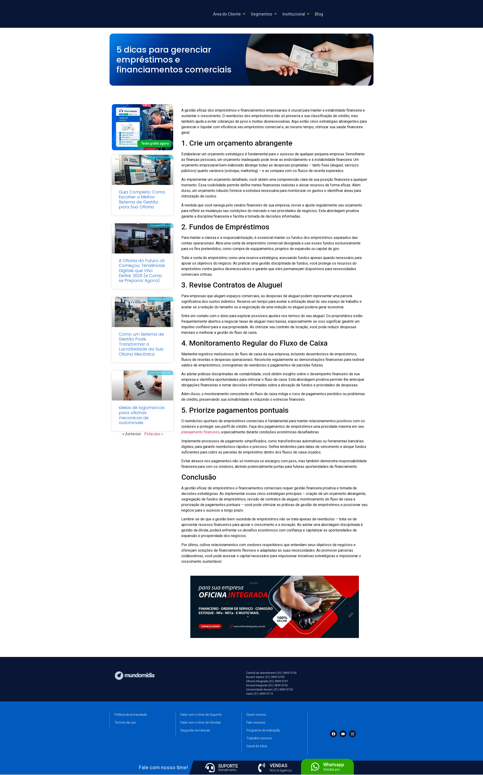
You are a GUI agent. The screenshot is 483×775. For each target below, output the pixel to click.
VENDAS (278, 765)
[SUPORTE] (210, 767)
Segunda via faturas (195, 730)
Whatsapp (333, 764)
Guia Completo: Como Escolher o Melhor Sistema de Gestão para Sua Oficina (142, 199)
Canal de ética (256, 746)
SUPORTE (228, 766)
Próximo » (153, 433)
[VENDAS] (261, 767)
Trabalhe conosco (259, 738)
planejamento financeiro (200, 432)
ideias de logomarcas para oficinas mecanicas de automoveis (142, 415)
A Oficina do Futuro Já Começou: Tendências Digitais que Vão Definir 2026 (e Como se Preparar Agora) (142, 270)
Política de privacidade (130, 714)
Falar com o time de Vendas (200, 722)
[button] (229, 14)
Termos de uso (125, 722)
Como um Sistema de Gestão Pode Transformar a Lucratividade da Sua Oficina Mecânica (141, 344)
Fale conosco (255, 722)
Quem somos (256, 714)
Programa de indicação (263, 730)
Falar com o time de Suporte (201, 714)
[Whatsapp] (315, 766)
